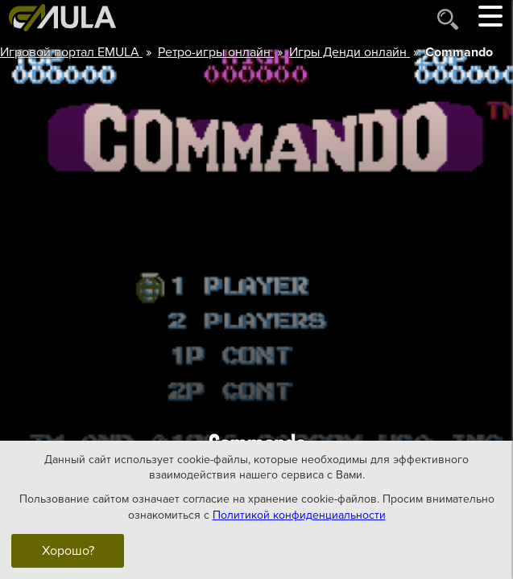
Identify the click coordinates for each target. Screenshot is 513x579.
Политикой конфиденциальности (299, 514)
